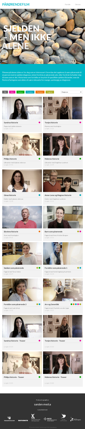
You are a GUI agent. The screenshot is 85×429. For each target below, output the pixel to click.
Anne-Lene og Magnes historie (58, 195)
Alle (5, 92)
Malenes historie (52, 159)
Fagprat (49, 92)
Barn (12, 92)
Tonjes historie (51, 122)
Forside (67, 4)
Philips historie (10, 159)
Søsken (20, 92)
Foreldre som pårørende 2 (15, 304)
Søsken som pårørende (14, 268)
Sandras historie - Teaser (14, 341)
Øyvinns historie (11, 231)
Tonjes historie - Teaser (55, 341)
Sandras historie (11, 122)
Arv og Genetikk (52, 304)
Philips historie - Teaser (14, 377)
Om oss (78, 4)
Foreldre (30, 92)
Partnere (40, 92)
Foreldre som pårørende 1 (56, 268)
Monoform (53, 427)
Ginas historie (10, 195)
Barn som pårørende (53, 231)
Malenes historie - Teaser (56, 377)
